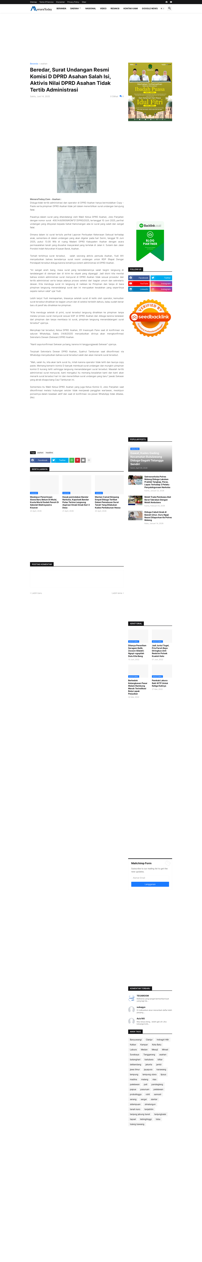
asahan (43, 64)
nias (154, 1079)
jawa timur (135, 1069)
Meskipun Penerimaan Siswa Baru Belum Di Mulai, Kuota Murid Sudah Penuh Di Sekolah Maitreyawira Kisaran (44, 502)
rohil (148, 1094)
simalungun (150, 1104)
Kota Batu (156, 1044)
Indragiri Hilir (163, 1039)
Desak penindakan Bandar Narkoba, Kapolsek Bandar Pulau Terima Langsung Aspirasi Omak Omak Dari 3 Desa (76, 502)
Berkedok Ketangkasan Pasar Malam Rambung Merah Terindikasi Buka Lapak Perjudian (137, 687)
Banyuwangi (136, 1039)
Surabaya (134, 1054)
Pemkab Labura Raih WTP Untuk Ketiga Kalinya (160, 683)
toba (158, 1119)
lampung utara (149, 1074)
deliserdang (135, 1064)
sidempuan (135, 1104)
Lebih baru (37, 593)
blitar (160, 1059)
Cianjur (149, 1039)
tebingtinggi (146, 1119)
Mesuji (155, 1049)
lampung (134, 1074)
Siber (84, 2)
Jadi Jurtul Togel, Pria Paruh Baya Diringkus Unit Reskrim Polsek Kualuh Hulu (160, 650)
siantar (154, 1099)
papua (133, 1089)
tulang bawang (137, 1124)
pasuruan (144, 1089)
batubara (149, 1059)
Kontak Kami (130, 8)
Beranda (61, 8)
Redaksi (115, 8)
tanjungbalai (160, 1114)
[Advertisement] (101, 37)
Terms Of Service (46, 2)
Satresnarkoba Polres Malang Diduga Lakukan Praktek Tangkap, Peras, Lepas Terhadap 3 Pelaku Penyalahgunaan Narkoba (157, 482)
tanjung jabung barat (140, 1114)
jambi (158, 1064)
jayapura (148, 1069)
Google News (150, 8)
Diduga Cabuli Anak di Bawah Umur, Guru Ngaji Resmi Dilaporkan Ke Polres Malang (158, 516)
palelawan (135, 1084)
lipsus (163, 1074)
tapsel (133, 1119)
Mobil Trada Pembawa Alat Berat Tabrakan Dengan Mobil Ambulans (157, 499)
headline (49, 452)
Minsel (165, 1049)
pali (145, 1084)
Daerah (74, 8)
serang (133, 1099)
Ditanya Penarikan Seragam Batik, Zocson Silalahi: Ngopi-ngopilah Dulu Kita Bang (137, 650)
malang (144, 1079)
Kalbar (133, 1044)
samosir (157, 1094)
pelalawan (158, 1089)
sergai (144, 1099)
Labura (133, 1049)
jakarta (148, 1064)
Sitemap (33, 2)
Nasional (90, 8)
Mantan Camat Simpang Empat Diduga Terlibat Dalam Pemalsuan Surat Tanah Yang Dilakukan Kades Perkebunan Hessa (107, 502)
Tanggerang (149, 1054)
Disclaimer (60, 2)
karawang (161, 1069)
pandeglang (157, 1084)
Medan (144, 1049)
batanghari (135, 1059)
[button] (162, 8)
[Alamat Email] (150, 877)
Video (103, 8)
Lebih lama (117, 593)
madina (133, 1079)
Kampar (144, 1044)
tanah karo (135, 1109)
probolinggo (136, 1094)
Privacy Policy (73, 2)
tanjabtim (148, 1109)
